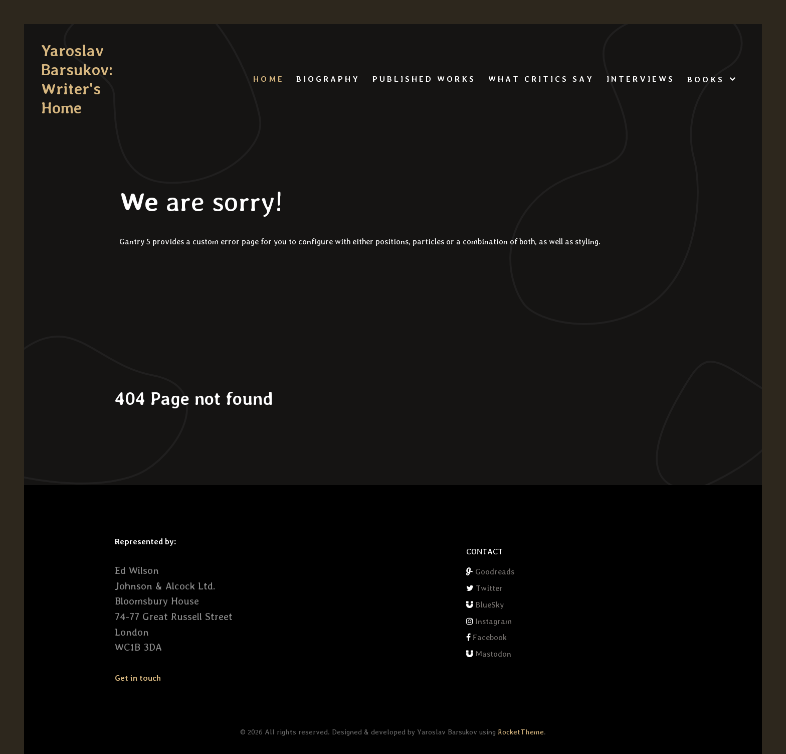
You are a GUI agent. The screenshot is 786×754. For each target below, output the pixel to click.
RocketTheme (521, 731)
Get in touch (138, 678)
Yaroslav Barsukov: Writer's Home (77, 79)
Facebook (490, 637)
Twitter (489, 588)
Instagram (493, 621)
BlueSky (489, 605)
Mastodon (493, 654)
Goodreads (494, 571)
